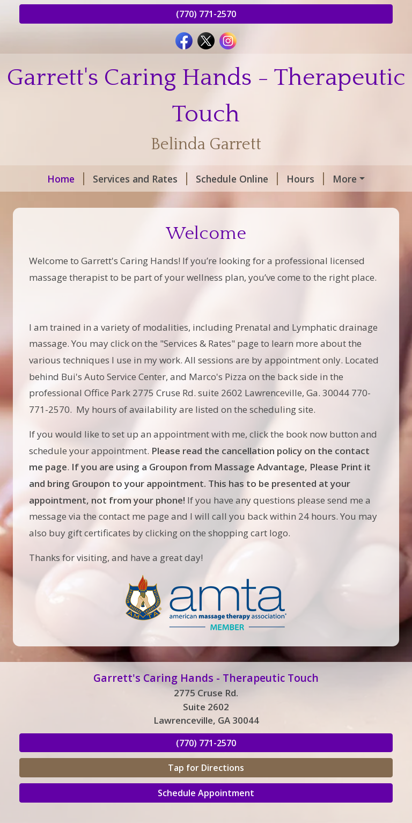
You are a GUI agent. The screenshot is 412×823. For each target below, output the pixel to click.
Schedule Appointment (206, 793)
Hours (305, 178)
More (345, 178)
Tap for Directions (206, 768)
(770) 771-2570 (206, 14)
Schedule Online (237, 178)
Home (65, 178)
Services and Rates (140, 178)
